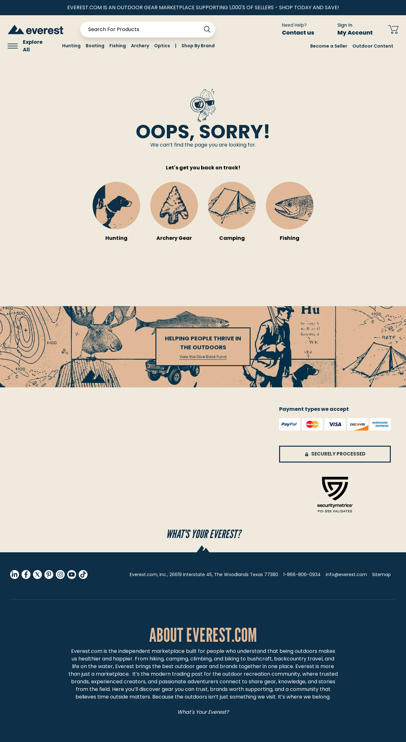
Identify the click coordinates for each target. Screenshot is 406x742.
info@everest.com (346, 574)
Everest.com (86, 651)
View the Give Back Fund (203, 356)
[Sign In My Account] (351, 29)
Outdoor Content (372, 46)
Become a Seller (328, 46)
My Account (358, 32)
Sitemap (381, 574)
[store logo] (35, 29)
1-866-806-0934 (302, 574)
